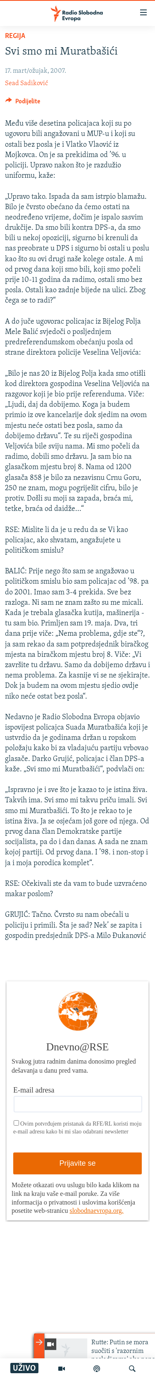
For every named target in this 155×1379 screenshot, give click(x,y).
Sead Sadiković (26, 83)
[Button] (22, 103)
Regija (15, 36)
